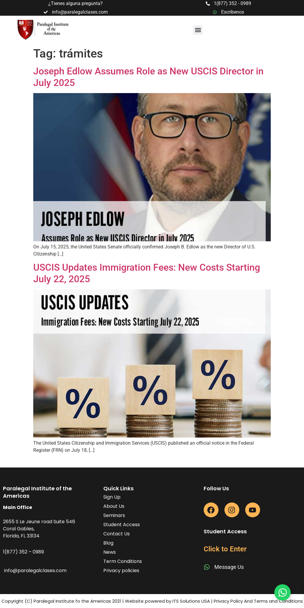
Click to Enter (225, 549)
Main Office (17, 507)
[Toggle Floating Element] (282, 592)
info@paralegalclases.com (35, 570)
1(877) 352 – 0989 (23, 551)
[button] (198, 30)
